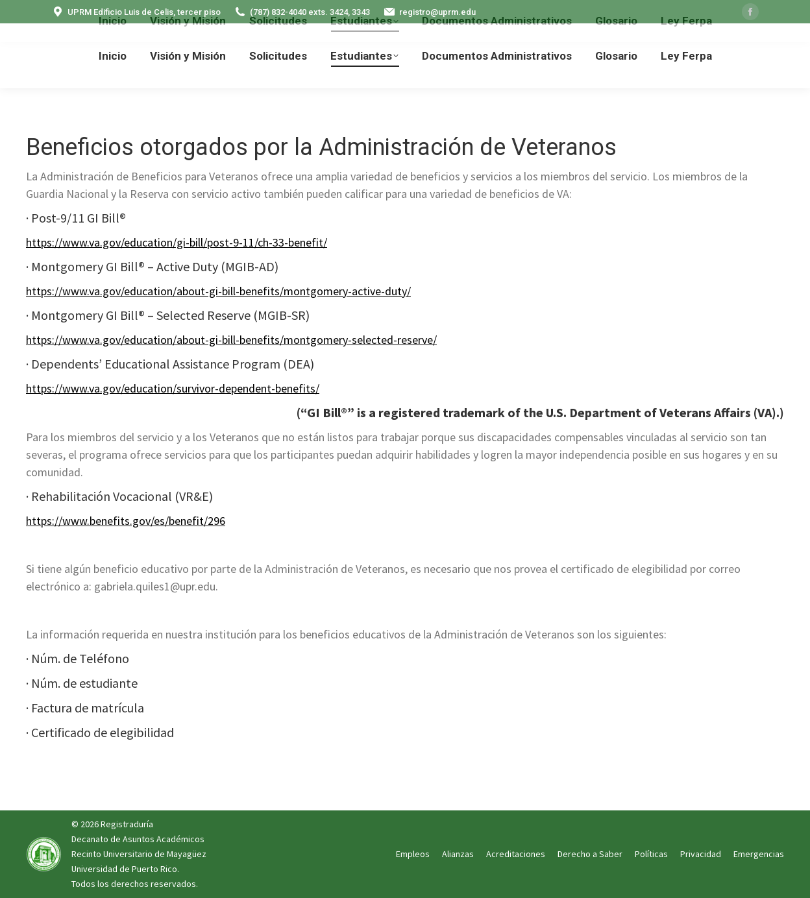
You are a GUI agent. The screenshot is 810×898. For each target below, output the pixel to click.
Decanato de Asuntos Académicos (137, 839)
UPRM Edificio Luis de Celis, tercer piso (136, 12)
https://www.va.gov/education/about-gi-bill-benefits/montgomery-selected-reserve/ (231, 339)
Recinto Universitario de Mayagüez (138, 854)
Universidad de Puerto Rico (124, 869)
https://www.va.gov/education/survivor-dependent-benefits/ (172, 388)
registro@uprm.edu (429, 12)
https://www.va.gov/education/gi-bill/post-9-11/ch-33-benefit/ (176, 242)
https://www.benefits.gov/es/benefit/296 (125, 520)
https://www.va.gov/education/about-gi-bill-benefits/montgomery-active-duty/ (218, 291)
